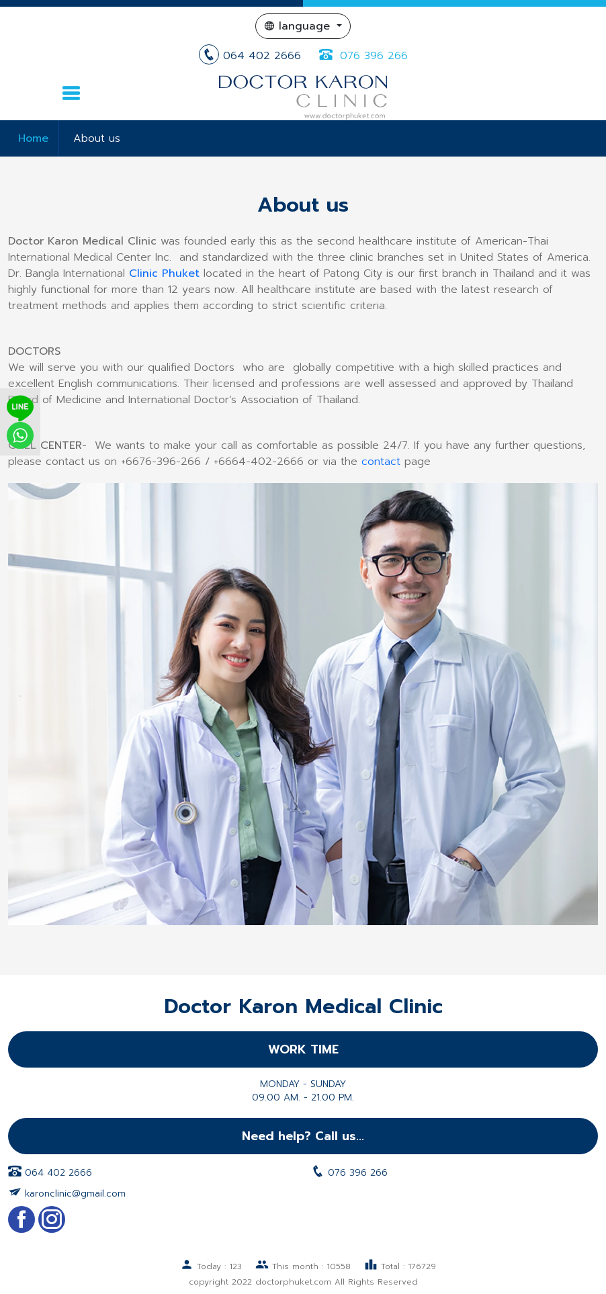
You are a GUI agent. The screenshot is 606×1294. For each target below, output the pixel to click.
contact (380, 462)
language (299, 26)
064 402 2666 (252, 56)
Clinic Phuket (164, 273)
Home (33, 138)
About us (96, 138)
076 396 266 (362, 56)
